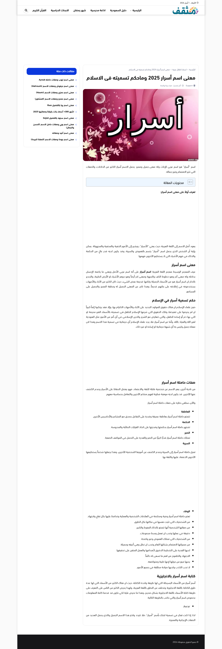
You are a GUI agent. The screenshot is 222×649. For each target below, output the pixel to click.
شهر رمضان (79, 10)
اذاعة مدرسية (98, 10)
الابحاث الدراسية (60, 10)
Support (189, 85)
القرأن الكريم (39, 10)
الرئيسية (136, 10)
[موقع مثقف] (186, 9)
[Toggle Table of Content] (188, 182)
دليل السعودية (118, 10)
